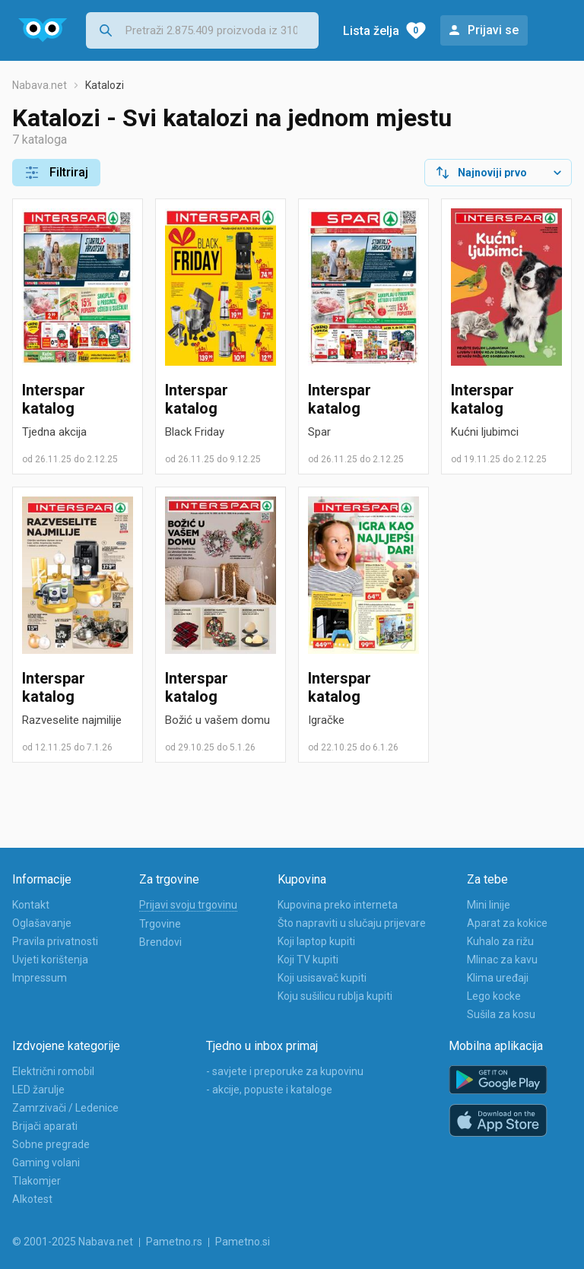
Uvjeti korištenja (50, 959)
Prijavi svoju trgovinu (188, 905)
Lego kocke (494, 996)
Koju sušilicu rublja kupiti (335, 996)
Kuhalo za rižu (500, 941)
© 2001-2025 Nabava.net (72, 1242)
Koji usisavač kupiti (322, 978)
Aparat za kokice (507, 923)
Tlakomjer (36, 1181)
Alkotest (32, 1199)
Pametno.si (242, 1242)
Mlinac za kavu (502, 959)
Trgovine (160, 924)
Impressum (39, 978)
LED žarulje (38, 1089)
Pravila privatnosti (55, 941)
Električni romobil (53, 1071)
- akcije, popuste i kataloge (269, 1089)
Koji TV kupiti (308, 959)
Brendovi (160, 942)
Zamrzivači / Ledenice (65, 1108)
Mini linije (488, 905)
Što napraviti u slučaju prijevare (352, 923)
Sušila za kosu (501, 1014)
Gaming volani (46, 1162)
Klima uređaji (497, 978)
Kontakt (30, 905)
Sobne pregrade (51, 1144)
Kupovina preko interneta (338, 905)
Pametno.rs (174, 1242)
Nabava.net (39, 85)
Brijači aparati (45, 1126)
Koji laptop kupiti (316, 941)
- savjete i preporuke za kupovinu (284, 1071)
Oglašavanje (41, 923)
